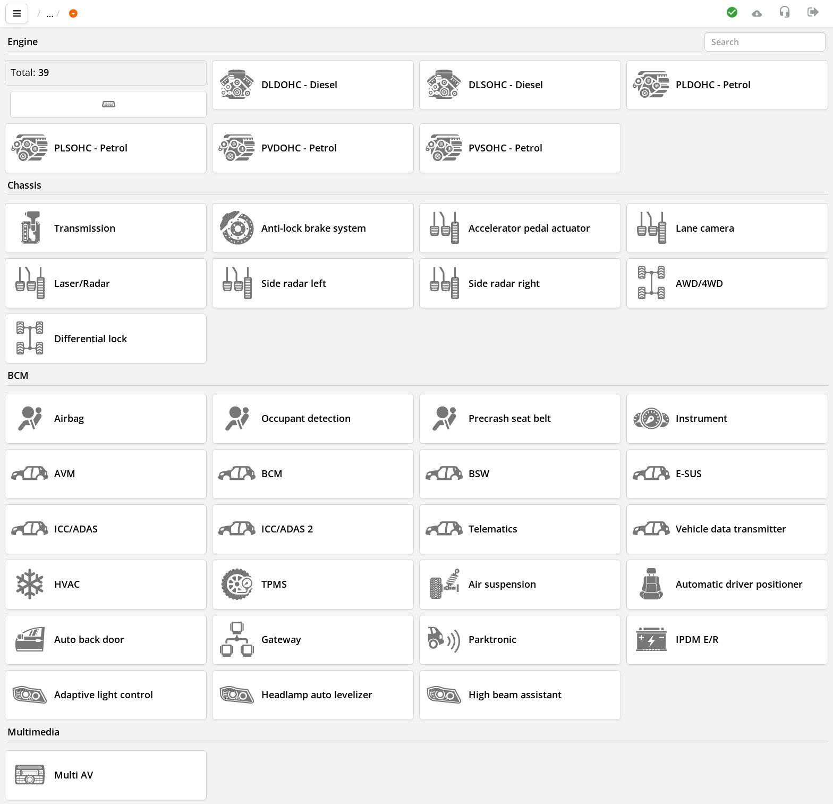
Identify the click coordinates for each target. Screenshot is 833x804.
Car (94, 13)
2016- (272, 13)
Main (53, 13)
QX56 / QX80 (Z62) (205, 13)
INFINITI (133, 13)
